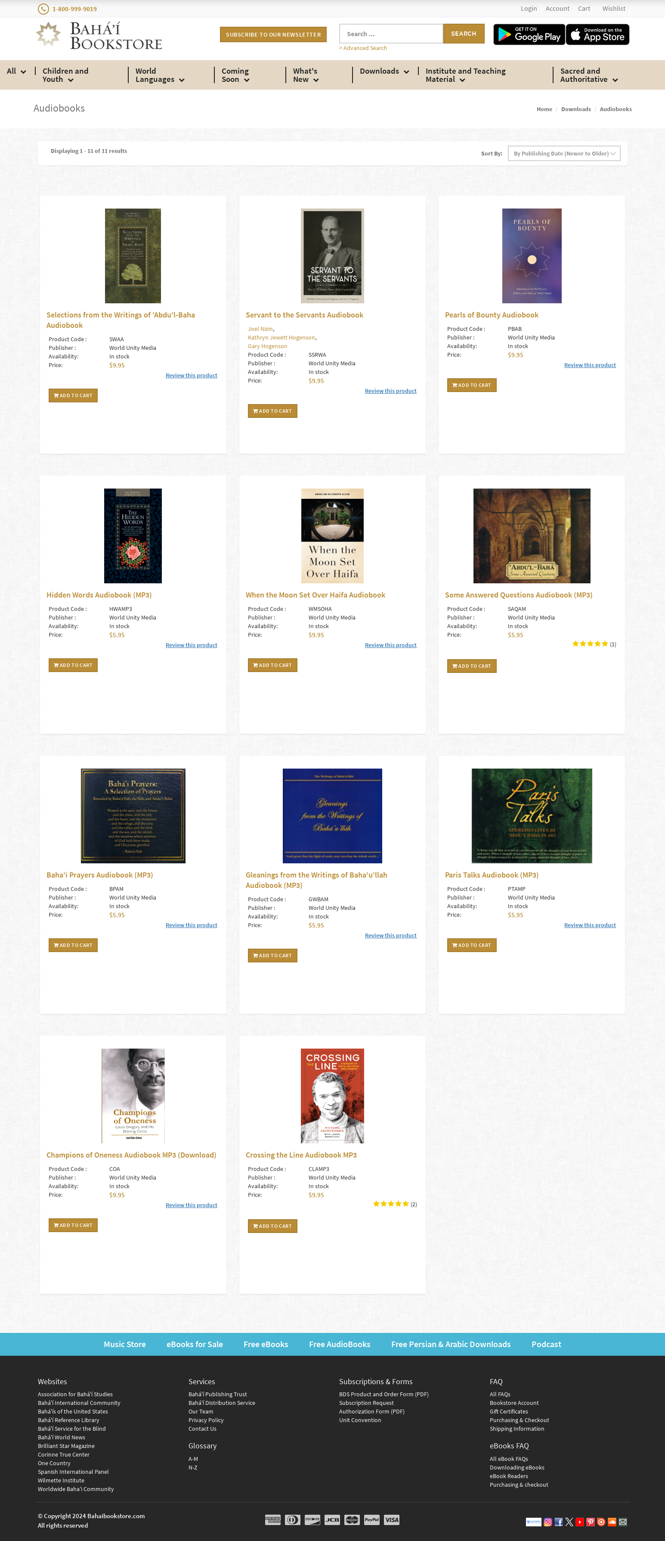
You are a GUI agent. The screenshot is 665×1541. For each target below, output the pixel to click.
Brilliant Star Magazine (66, 1446)
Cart (584, 8)
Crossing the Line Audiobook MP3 (301, 1155)
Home (544, 109)
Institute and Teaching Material (466, 75)
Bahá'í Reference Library (68, 1420)
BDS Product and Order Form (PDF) (384, 1394)
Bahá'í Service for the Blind (72, 1428)
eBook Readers (509, 1476)
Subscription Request (366, 1403)
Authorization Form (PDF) (372, 1411)
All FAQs (500, 1394)
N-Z (193, 1467)
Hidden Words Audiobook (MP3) (99, 595)
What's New (305, 75)
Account (557, 8)
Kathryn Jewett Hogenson (281, 337)
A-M (193, 1459)
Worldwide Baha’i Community (76, 1489)
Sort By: (491, 153)
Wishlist (614, 8)
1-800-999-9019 (67, 9)
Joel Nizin (260, 329)
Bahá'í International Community (79, 1403)
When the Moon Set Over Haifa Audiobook (315, 595)
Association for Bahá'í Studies (75, 1394)
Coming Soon (235, 75)
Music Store (125, 1344)
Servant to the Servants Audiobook (304, 315)
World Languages (155, 75)
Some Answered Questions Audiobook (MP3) (519, 595)
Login (529, 8)
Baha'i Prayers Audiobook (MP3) (99, 875)
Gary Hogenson (268, 346)
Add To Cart (73, 395)
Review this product (191, 375)
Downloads (379, 71)
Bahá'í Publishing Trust (218, 1394)
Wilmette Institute (61, 1480)
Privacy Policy (206, 1420)
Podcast (546, 1344)
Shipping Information (517, 1428)
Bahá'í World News (61, 1437)
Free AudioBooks (340, 1344)
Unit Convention (360, 1420)
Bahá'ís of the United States (73, 1411)
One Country (54, 1463)
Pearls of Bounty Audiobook (491, 315)
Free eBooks (266, 1344)
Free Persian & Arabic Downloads (451, 1344)
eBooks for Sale (195, 1344)
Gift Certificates (509, 1411)
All (11, 71)
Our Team (201, 1411)
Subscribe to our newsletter (273, 34)
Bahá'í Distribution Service (222, 1403)
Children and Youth (66, 75)
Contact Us (203, 1428)
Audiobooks (616, 109)
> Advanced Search (363, 48)
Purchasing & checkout (519, 1484)
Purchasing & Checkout (519, 1420)
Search (464, 33)
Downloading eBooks (517, 1467)
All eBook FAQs (509, 1459)
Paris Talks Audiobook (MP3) (492, 875)
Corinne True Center (64, 1454)
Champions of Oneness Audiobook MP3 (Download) (131, 1155)
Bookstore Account (514, 1403)
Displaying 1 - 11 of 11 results (89, 151)
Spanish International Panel (73, 1472)
